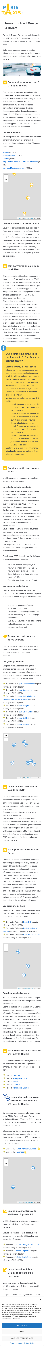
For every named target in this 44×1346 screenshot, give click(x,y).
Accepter (22, 1325)
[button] (40, 1300)
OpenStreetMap (28, 218)
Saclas (15, 1082)
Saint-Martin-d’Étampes (26, 1149)
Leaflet (20, 218)
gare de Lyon (23, 706)
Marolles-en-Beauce (21, 1088)
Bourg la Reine (9, 155)
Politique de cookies (16, 1343)
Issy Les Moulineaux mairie (14, 168)
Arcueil (6, 159)
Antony (6, 152)
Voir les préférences (22, 1338)
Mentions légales (29, 1343)
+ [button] (6, 176)
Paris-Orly (27, 922)
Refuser (22, 1332)
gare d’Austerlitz (25, 690)
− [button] (6, 180)
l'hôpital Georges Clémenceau (27, 1245)
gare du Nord (23, 724)
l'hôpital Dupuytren (23, 1251)
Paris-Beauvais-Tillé (31, 935)
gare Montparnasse (26, 684)
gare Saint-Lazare (25, 712)
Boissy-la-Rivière (20, 1078)
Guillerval (16, 1085)
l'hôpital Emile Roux (23, 1257)
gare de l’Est (23, 718)
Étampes (16, 1075)
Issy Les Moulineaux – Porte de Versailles (20, 162)
